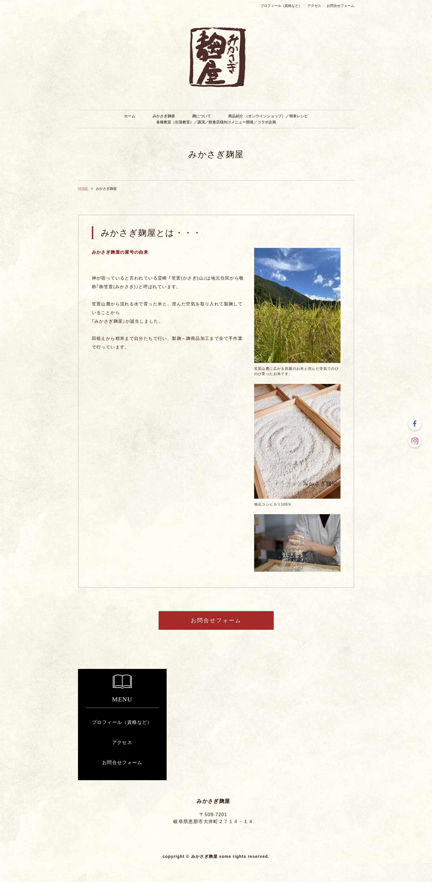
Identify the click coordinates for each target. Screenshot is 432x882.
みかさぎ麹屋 (164, 116)
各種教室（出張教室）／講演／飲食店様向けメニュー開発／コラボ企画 (216, 122)
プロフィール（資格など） (281, 6)
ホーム (129, 116)
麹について (201, 116)
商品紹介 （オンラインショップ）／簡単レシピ (268, 116)
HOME (83, 189)
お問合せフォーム (340, 6)
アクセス (314, 6)
